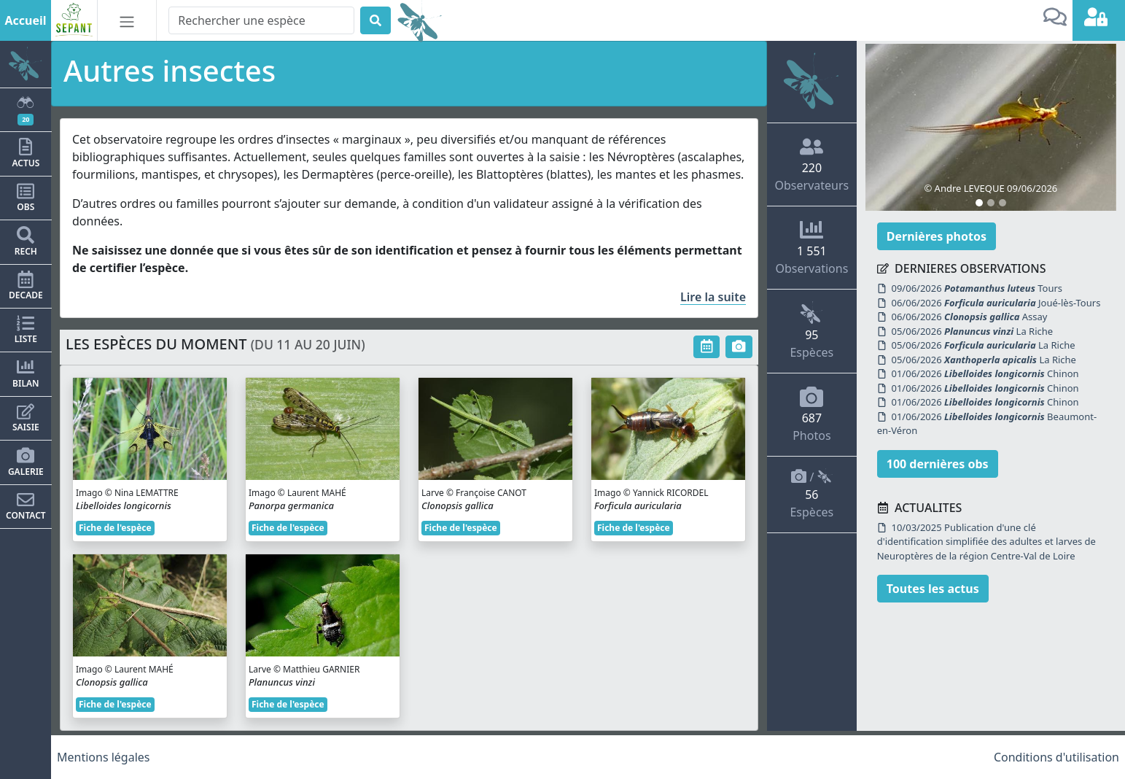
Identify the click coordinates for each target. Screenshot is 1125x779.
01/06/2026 (985, 373)
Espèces (811, 330)
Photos (811, 414)
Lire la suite (713, 297)
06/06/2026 (996, 302)
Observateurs (812, 164)
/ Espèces (811, 494)
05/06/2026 (973, 331)
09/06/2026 (977, 288)
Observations (811, 247)
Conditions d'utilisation (1056, 757)
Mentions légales (103, 757)
